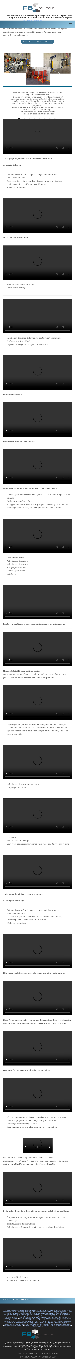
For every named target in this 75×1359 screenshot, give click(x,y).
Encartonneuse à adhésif (51, 1314)
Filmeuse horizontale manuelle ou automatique (57, 1325)
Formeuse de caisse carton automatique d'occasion (51, 1318)
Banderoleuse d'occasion (43, 1317)
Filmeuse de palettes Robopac (33, 1325)
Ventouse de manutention (27, 1317)
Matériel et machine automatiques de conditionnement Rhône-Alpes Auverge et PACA (36, 1313)
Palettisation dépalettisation (20, 1313)
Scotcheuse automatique (54, 1310)
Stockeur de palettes (12, 1317)
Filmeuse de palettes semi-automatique (28, 1316)
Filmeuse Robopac (37, 1327)
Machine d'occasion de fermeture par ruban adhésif (42, 1320)
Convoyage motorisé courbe (62, 1316)
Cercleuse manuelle (47, 1316)
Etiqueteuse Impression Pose (30, 1324)
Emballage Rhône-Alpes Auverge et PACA (33, 1321)
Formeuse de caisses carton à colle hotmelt (42, 1313)
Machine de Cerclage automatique (22, 1312)
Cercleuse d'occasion (58, 1317)
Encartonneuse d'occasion (26, 1318)
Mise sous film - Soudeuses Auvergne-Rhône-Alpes (55, 1324)
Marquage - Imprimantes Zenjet (13, 1325)
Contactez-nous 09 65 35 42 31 (36, 20)
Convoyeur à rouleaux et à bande (43, 1312)
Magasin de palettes (60, 1312)
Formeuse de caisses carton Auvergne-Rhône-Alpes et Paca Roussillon (25, 1310)
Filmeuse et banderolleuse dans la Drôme (59, 1321)
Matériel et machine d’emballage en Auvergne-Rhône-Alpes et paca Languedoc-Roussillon (33, 1323)
